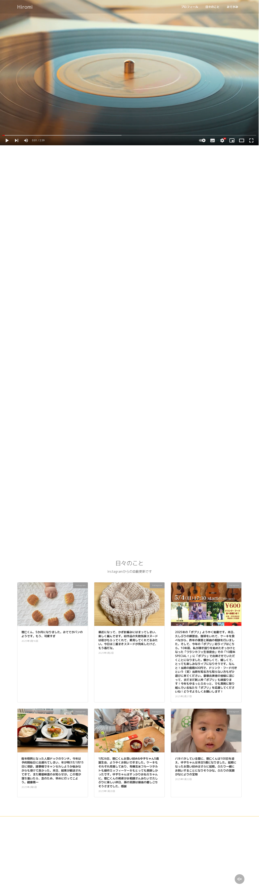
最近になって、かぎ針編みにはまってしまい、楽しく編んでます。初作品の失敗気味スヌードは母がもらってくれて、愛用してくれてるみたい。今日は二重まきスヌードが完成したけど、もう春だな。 (128, 641)
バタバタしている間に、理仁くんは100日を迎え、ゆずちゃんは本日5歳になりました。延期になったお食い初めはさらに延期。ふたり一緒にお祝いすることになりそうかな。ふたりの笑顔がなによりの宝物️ (205, 767)
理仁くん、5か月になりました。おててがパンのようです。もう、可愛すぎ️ (52, 635)
